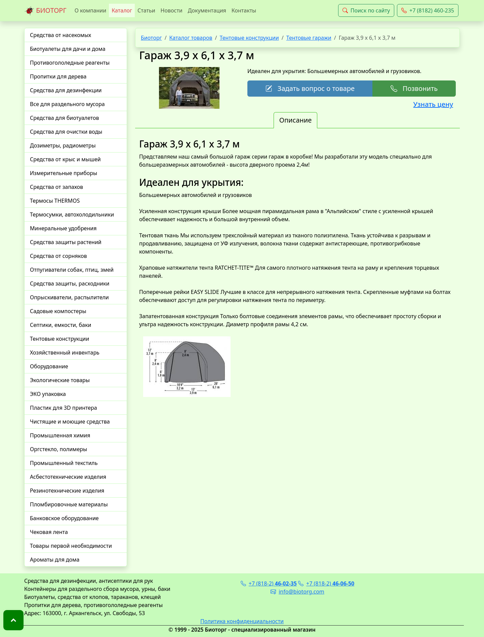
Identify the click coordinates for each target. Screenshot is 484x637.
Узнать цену (433, 104)
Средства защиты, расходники (69, 283)
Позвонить (414, 88)
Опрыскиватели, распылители (69, 297)
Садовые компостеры (58, 311)
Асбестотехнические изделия (68, 476)
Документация (207, 10)
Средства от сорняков (58, 256)
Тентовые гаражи (308, 37)
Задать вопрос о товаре (310, 88)
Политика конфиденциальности (242, 621)
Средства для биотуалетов (64, 118)
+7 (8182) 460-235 (427, 10)
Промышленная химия (60, 435)
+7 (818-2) (269, 583)
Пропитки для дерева (58, 76)
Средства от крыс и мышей (65, 159)
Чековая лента (49, 532)
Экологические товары (60, 380)
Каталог (122, 10)
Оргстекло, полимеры (58, 449)
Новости (172, 10)
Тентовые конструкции (59, 338)
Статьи (146, 10)
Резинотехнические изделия (67, 490)
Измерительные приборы (63, 173)
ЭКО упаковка (48, 394)
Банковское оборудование (64, 518)
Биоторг (151, 37)
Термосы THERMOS (55, 200)
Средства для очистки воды (66, 131)
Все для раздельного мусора (67, 104)
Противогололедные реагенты (70, 62)
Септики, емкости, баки (60, 325)
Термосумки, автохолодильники (72, 214)
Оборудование (49, 366)
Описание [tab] (295, 120)
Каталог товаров (190, 37)
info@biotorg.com (297, 591)
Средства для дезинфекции (66, 90)
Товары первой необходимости (71, 545)
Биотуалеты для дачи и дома (68, 49)
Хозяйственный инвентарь (64, 352)
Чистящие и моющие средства (70, 421)
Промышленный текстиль (63, 463)
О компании (91, 10)
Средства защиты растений (66, 242)
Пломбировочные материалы (69, 504)
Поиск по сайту (366, 10)
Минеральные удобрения (63, 228)
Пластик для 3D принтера (63, 407)
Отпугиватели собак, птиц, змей (72, 269)
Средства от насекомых (60, 35)
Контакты (244, 10)
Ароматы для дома (55, 559)
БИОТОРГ (45, 11)
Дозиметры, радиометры (63, 145)
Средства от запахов (56, 187)
